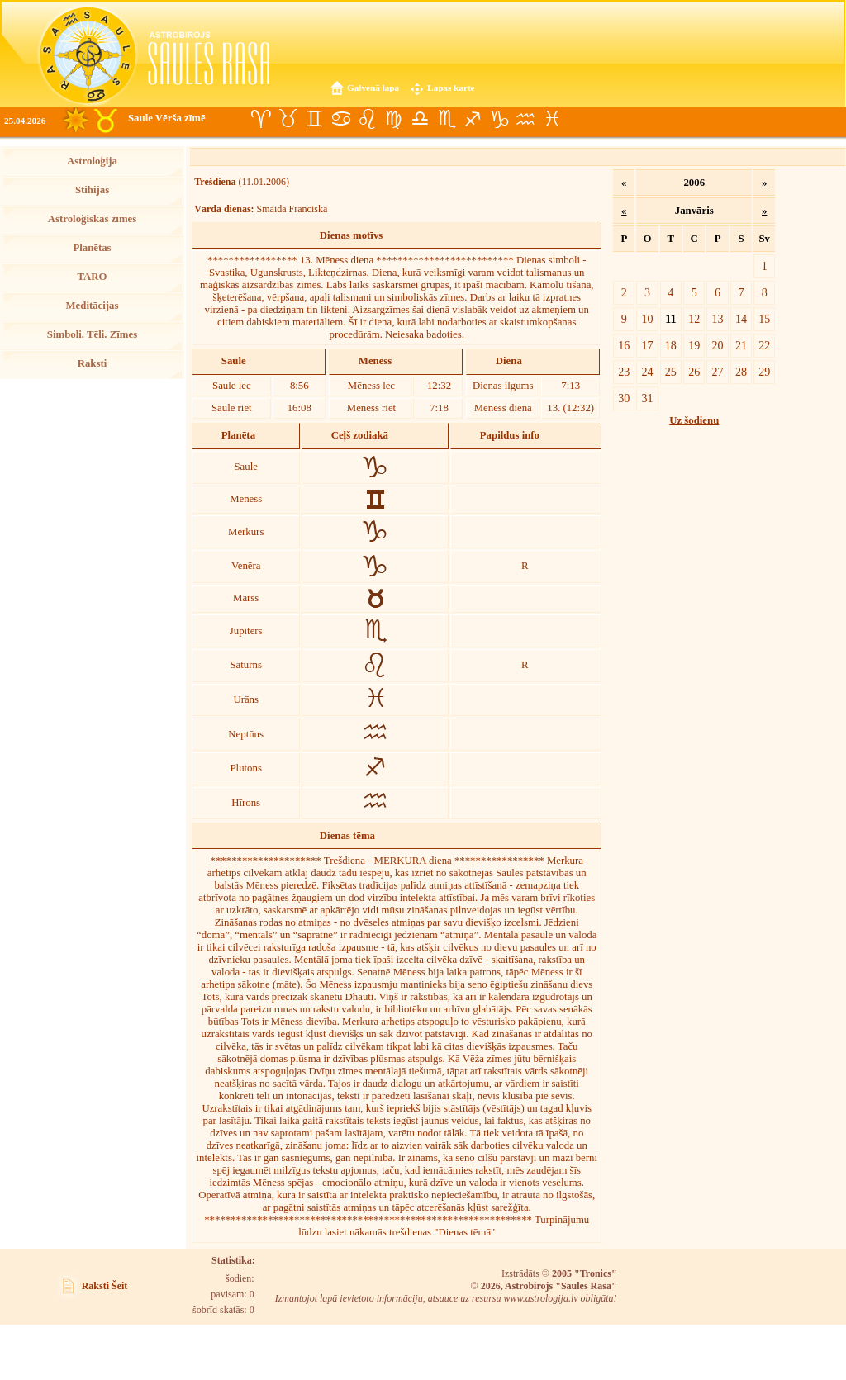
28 (741, 371)
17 (647, 345)
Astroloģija (92, 161)
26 (694, 371)
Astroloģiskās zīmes (92, 219)
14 (741, 318)
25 (671, 371)
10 (647, 318)
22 (764, 345)
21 (741, 345)
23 (624, 371)
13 (718, 318)
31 (647, 398)
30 (624, 398)
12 (694, 318)
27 (718, 371)
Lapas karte (451, 87)
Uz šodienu (694, 420)
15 (764, 318)
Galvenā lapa (373, 87)
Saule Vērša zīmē (167, 118)
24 (647, 371)
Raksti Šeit (105, 1286)
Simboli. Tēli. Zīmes (92, 334)
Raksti (92, 363)
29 (764, 371)
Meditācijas (92, 305)
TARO (92, 276)
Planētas (92, 248)
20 (718, 345)
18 (671, 345)
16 (624, 345)
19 (694, 345)
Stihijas (92, 190)
